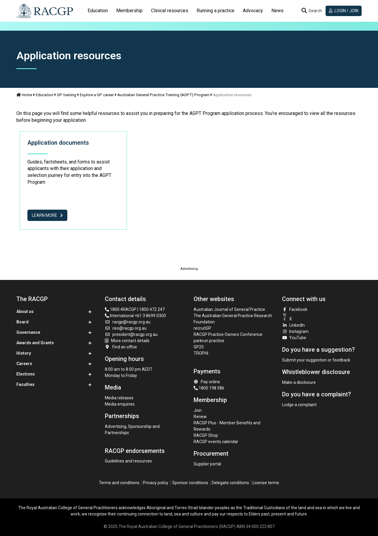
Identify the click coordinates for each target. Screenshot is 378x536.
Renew (200, 416)
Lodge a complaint (299, 404)
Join (198, 410)
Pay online (207, 381)
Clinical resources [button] (169, 10)
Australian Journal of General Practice (229, 309)
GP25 (199, 347)
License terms (266, 482)
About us (25, 311)
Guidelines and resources (128, 461)
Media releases (119, 397)
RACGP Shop (206, 435)
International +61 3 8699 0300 (135, 315)
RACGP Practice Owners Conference (228, 334)
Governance (28, 332)
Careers (24, 363)
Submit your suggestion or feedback (316, 360)
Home (24, 95)
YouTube (294, 337)
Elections (25, 374)
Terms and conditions (119, 482)
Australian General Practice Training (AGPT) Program (163, 95)
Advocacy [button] (253, 10)
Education (44, 95)
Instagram (295, 331)
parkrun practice (209, 340)
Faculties (25, 384)
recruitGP (202, 328)
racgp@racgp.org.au (127, 322)
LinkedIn (293, 325)
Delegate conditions (230, 482)
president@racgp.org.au (131, 334)
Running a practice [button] (215, 10)
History (23, 353)
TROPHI (201, 353)
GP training (66, 95)
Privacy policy (155, 482)
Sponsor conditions (190, 482)
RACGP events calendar (216, 441)
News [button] (277, 10)
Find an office (121, 347)
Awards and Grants (35, 342)
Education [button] (98, 10)
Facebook (295, 309)
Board (22, 322)
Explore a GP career (97, 95)
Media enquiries (120, 404)
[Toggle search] (312, 10)
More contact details (130, 340)
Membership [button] (129, 10)
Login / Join (343, 10)
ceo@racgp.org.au (126, 328)
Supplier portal (207, 464)
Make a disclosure (299, 382)
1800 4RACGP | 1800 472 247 (135, 309)
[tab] (97, 11)
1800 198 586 (209, 388)
